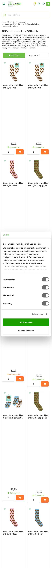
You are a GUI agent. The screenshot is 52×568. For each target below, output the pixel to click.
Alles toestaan (26, 322)
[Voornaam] (14, 501)
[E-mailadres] (26, 507)
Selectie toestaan (26, 331)
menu (4, 4)
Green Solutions (26, 557)
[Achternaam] (38, 501)
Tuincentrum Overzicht (26, 560)
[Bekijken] (48, 4)
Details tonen (38, 314)
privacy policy (39, 495)
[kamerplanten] (26, 14)
